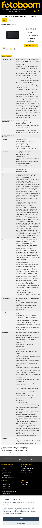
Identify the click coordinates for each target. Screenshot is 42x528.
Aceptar (21, 518)
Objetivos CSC (6, 486)
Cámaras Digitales (7, 464)
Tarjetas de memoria (27, 468)
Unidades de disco (27, 467)
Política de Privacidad (22, 459)
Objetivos (4, 480)
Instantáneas (6, 475)
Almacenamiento (26, 464)
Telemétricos (6, 488)
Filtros (3, 495)
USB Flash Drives (26, 470)
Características (6, 56)
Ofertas (7, 16)
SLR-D (3, 468)
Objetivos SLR (6, 484)
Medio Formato (6, 483)
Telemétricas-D (6, 472)
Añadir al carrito (30, 45)
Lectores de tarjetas (27, 472)
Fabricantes (24, 16)
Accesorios (24, 474)
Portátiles (12, 25)
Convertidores (6, 493)
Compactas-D (6, 474)
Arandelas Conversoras (9, 491)
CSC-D (4, 470)
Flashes (23, 480)
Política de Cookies (34, 459)
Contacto (33, 16)
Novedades (15, 16)
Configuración (21, 523)
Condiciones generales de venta (10, 459)
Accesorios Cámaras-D (9, 477)
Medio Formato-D (7, 467)
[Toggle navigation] (4, 20)
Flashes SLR (24, 483)
